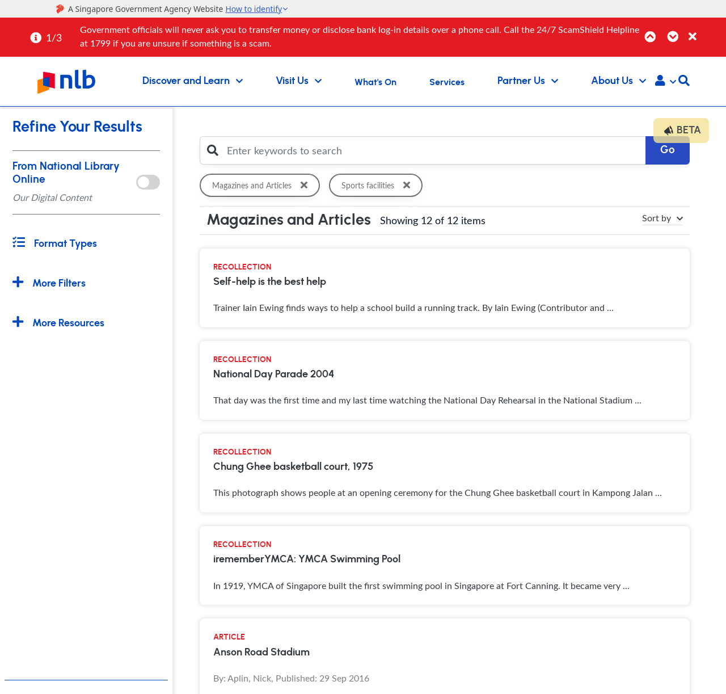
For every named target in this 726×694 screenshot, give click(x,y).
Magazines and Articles (262, 185)
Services (447, 82)
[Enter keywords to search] (433, 150)
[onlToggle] (147, 182)
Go (667, 150)
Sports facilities (377, 185)
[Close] (705, 30)
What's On (375, 82)
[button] (665, 81)
